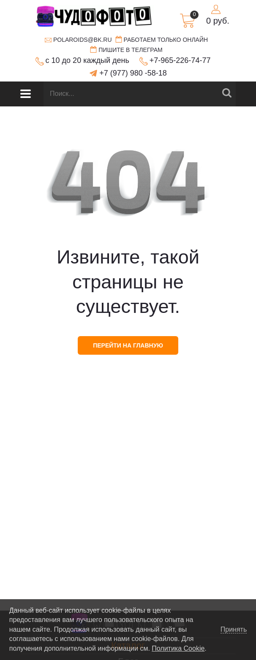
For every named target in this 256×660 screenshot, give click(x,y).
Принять (234, 629)
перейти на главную (128, 345)
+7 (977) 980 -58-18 (133, 73)
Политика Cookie (178, 648)
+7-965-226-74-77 (180, 60)
